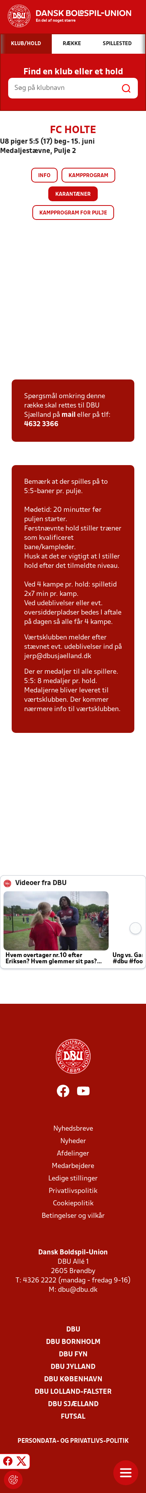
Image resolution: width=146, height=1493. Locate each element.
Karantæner (73, 194)
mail (69, 415)
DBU (73, 1329)
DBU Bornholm (73, 1342)
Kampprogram (88, 175)
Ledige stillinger (73, 1178)
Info (44, 175)
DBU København (73, 1379)
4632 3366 (41, 424)
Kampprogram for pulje (73, 213)
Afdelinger (73, 1153)
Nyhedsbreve (73, 1129)
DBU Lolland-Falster (73, 1392)
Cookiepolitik (73, 1203)
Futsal (73, 1417)
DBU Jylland (73, 1367)
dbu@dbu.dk (77, 1290)
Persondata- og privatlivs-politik (73, 1441)
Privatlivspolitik (73, 1191)
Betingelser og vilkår (73, 1216)
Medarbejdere (73, 1166)
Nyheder (73, 1141)
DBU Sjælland (73, 1404)
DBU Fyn (73, 1354)
